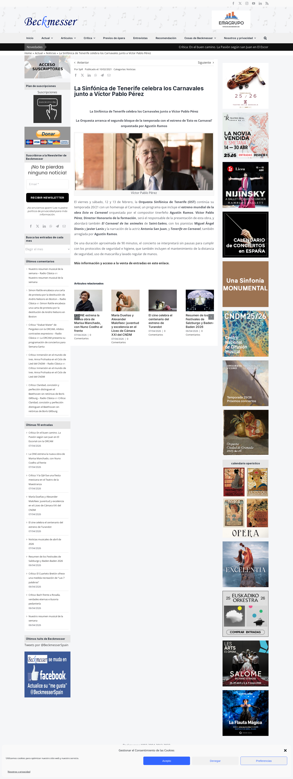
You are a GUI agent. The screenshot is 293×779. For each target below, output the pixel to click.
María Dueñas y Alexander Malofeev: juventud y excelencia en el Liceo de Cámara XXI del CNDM (125, 324)
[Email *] (47, 184)
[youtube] (253, 3)
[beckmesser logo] (50, 13)
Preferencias (264, 760)
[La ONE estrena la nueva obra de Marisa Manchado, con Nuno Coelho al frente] (88, 292)
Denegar (215, 760)
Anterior (83, 62)
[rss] (267, 3)
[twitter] (240, 3)
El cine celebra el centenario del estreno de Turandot (160, 321)
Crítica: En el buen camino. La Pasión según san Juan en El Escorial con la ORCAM (45, 437)
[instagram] (246, 3)
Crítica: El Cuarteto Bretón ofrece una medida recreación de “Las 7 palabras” (47, 578)
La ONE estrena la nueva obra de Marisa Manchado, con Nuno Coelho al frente (47, 458)
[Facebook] (30, 226)
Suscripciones (47, 92)
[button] (285, 750)
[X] (37, 226)
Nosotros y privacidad (19, 771)
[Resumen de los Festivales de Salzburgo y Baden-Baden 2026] (200, 292)
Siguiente (204, 62)
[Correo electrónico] (64, 226)
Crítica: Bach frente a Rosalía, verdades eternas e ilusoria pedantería (44, 599)
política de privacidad (41, 211)
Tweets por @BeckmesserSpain (46, 645)
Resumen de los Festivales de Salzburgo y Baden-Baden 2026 (200, 321)
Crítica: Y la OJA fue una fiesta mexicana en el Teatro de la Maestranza (45, 480)
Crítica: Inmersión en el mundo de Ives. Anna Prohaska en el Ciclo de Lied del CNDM (47, 372)
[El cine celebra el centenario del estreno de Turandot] (163, 292)
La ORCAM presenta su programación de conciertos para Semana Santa (47, 342)
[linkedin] (260, 3)
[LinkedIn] (44, 226)
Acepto (166, 760)
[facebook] (233, 3)
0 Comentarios (82, 336)
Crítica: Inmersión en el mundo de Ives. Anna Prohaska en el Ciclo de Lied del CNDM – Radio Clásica (47, 359)
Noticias (131, 69)
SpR (81, 69)
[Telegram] (57, 226)
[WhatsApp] (51, 226)
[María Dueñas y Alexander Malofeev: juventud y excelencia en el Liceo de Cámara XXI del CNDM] (125, 292)
